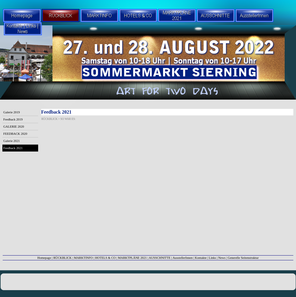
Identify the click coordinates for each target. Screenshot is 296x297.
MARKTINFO (83, 257)
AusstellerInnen (183, 257)
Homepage (44, 257)
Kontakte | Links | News (210, 257)
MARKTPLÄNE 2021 (132, 257)
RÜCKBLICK (62, 257)
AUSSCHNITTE (160, 257)
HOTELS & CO (105, 257)
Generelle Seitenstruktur (243, 257)
